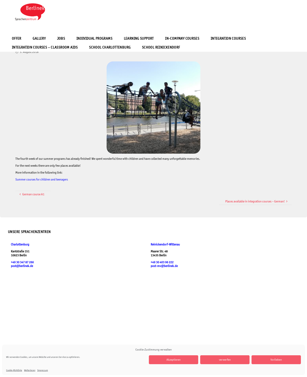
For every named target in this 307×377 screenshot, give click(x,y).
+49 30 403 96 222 (162, 262)
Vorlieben (276, 359)
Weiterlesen (29, 370)
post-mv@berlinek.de (164, 266)
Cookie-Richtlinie (14, 370)
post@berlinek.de (22, 266)
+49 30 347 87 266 (22, 262)
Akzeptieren (173, 359)
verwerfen (225, 359)
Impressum (42, 370)
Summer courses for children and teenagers (41, 179)
